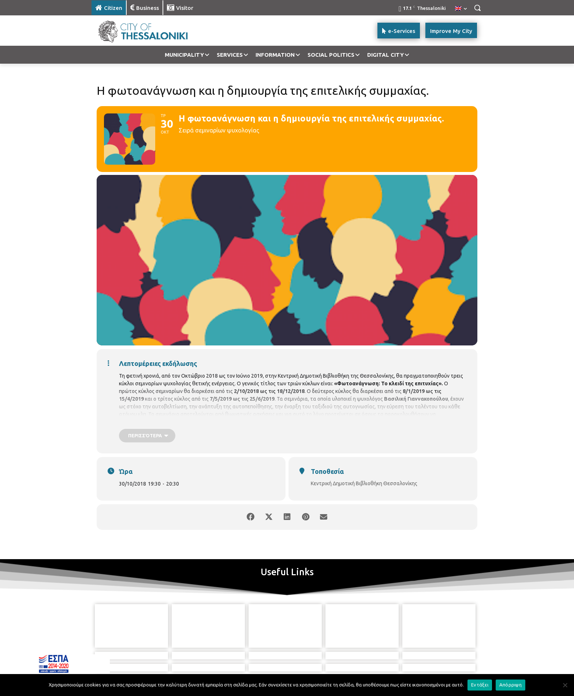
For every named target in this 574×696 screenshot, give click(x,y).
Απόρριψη (510, 684)
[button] (477, 8)
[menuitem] (461, 9)
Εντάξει (479, 684)
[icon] (312, 659)
